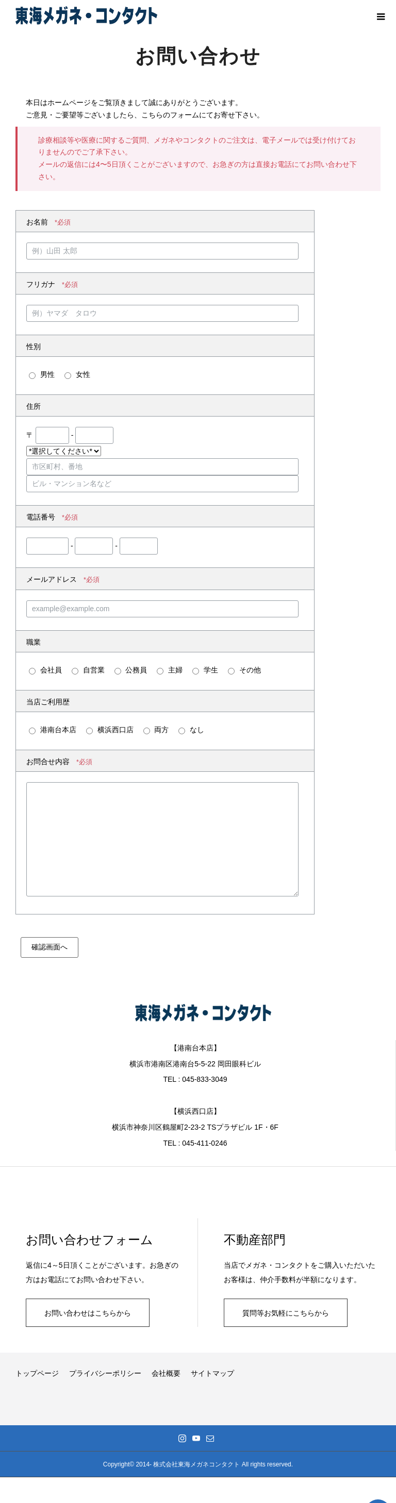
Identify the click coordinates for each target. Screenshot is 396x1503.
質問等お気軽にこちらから (285, 1313)
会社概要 (166, 1373)
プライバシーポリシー (105, 1373)
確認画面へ (49, 947)
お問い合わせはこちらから (87, 1313)
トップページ (37, 1373)
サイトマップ (212, 1373)
